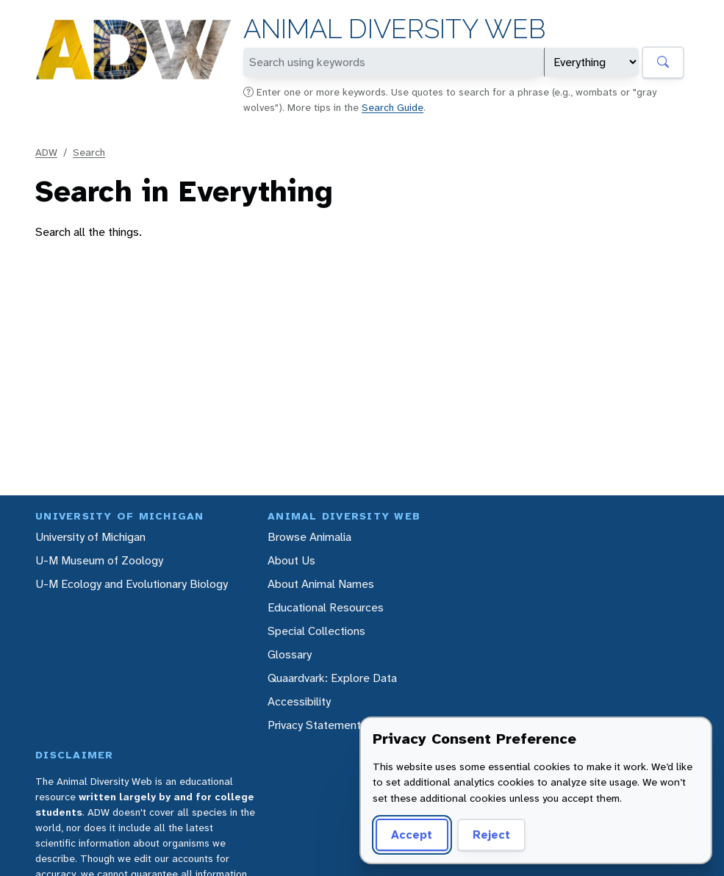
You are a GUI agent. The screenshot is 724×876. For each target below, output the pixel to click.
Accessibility (299, 701)
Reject (491, 834)
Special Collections (316, 631)
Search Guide (392, 107)
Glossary (290, 654)
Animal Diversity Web (394, 29)
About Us (291, 560)
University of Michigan (90, 537)
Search (89, 152)
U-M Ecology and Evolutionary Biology (131, 584)
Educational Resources (326, 607)
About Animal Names (321, 584)
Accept (411, 834)
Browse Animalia (309, 537)
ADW (46, 152)
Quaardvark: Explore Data (332, 678)
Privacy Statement (314, 725)
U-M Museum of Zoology (99, 560)
